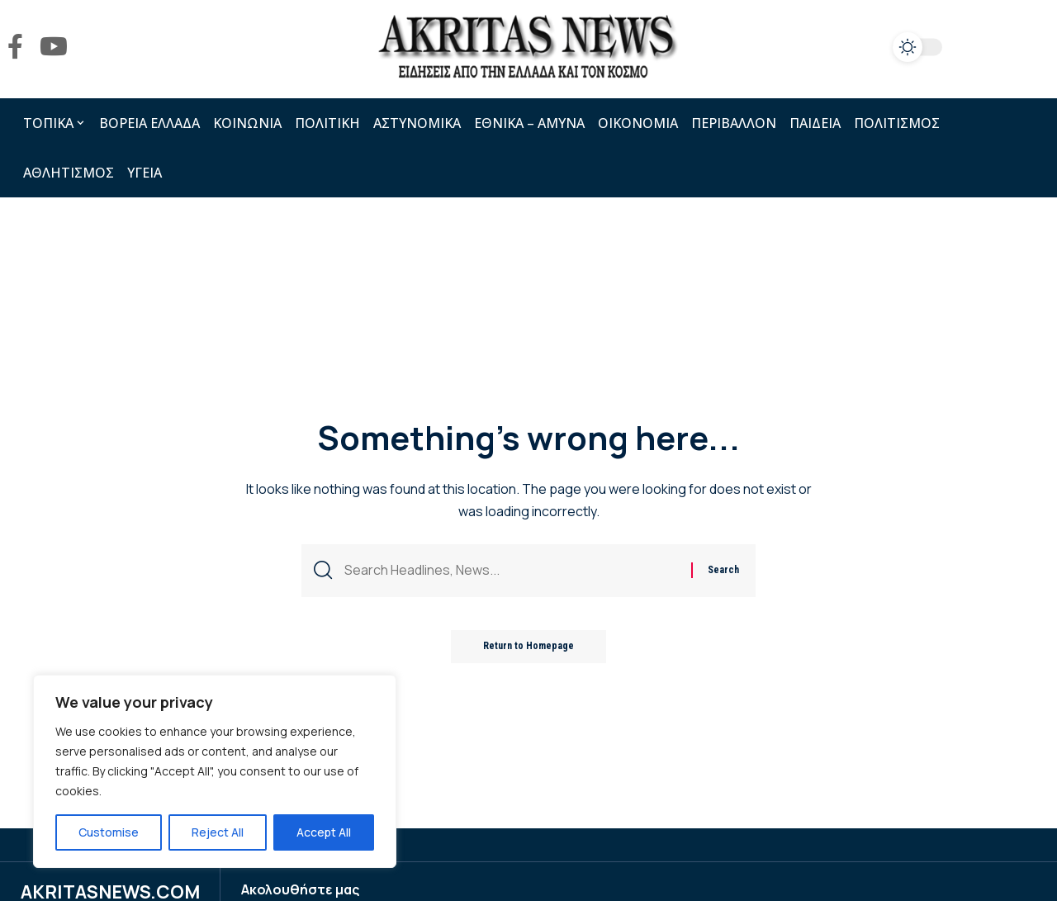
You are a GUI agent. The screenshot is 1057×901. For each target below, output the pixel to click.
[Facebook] (15, 47)
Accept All (323, 832)
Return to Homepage (528, 647)
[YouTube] (54, 47)
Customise (108, 832)
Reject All (218, 832)
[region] (214, 771)
